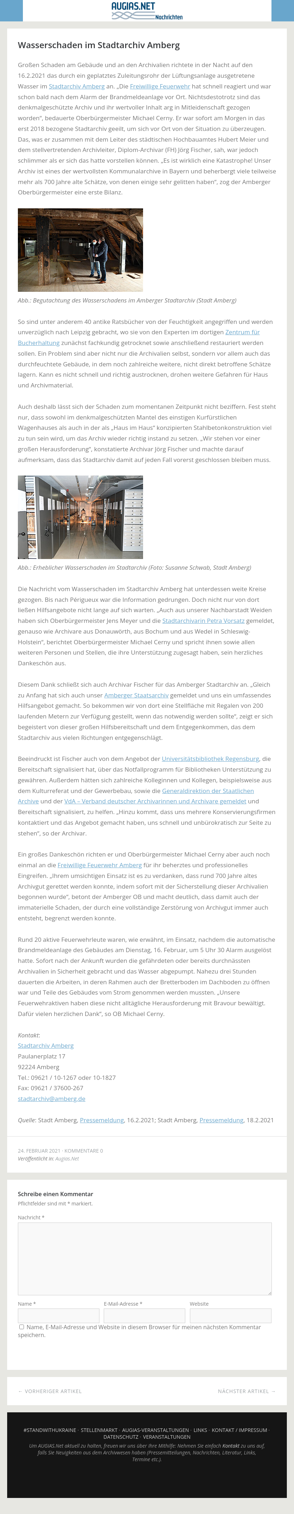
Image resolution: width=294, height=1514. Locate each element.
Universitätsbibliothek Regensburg (210, 759)
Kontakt (231, 1454)
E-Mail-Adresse (123, 1312)
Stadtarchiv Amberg (77, 86)
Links (200, 1439)
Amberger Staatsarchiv (136, 695)
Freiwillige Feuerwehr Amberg (100, 865)
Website (199, 1312)
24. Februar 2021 (39, 1150)
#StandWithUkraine (50, 1439)
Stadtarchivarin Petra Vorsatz (203, 620)
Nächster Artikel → (247, 1400)
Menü (11, 10)
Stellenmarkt (99, 1439)
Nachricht (31, 1217)
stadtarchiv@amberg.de (51, 1098)
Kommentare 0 (83, 1150)
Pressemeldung (102, 1120)
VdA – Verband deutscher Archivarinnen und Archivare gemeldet (155, 801)
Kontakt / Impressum (239, 1439)
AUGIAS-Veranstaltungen (155, 1439)
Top (147, 1489)
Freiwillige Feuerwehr (160, 86)
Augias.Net (67, 1158)
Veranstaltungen (167, 1445)
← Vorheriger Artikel (50, 1400)
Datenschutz (120, 1445)
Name (27, 1312)
